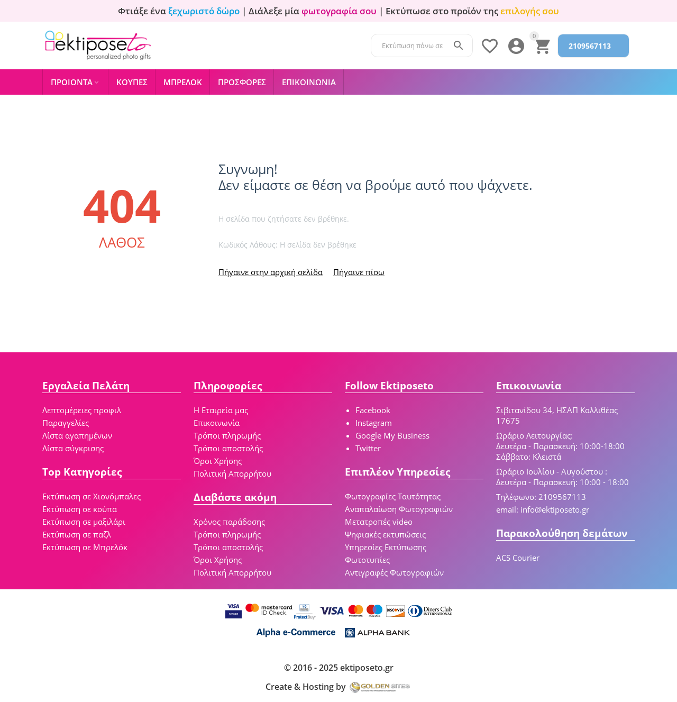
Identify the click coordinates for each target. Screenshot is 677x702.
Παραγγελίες (65, 422)
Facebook (372, 410)
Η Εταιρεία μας (221, 410)
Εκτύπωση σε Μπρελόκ (84, 547)
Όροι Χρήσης (218, 460)
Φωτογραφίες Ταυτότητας (393, 496)
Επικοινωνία (217, 422)
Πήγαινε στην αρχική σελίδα (270, 272)
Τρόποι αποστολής (228, 448)
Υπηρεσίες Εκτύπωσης (385, 547)
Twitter (368, 448)
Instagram (373, 422)
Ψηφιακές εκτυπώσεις (385, 534)
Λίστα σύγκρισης (73, 448)
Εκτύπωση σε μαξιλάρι (83, 521)
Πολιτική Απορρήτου (232, 473)
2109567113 (590, 46)
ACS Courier (517, 557)
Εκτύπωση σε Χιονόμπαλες (91, 496)
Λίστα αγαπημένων (77, 435)
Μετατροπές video (379, 521)
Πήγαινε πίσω (359, 272)
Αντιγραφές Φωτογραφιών (394, 572)
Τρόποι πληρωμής (227, 435)
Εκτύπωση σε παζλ (76, 534)
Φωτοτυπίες (367, 559)
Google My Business (392, 435)
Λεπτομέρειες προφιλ (81, 410)
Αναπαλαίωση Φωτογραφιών (399, 509)
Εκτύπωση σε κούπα (79, 509)
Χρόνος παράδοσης (229, 521)
